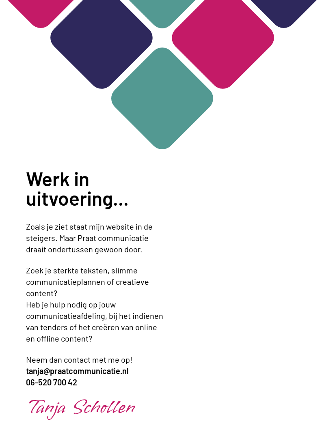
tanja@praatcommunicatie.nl (77, 371)
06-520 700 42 (51, 382)
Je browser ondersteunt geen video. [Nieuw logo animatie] (239, 214)
